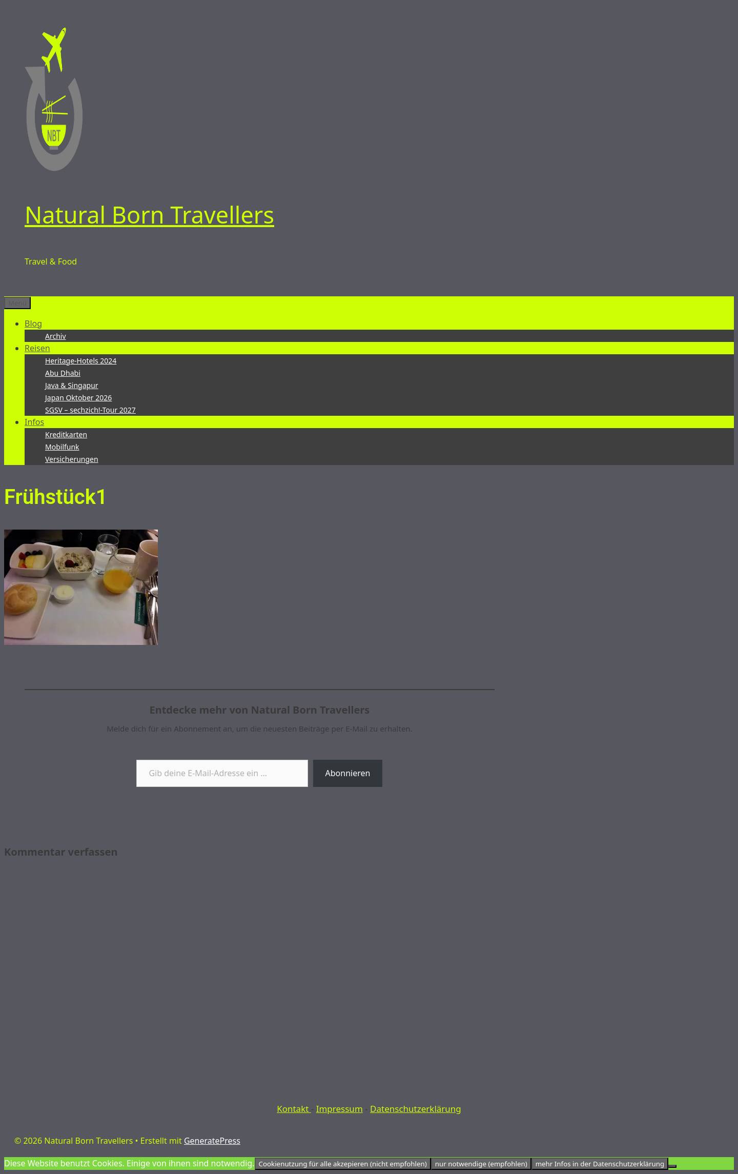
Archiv (55, 336)
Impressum (339, 1109)
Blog (33, 323)
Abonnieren (348, 773)
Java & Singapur (71, 385)
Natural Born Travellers (149, 214)
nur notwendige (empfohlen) (481, 1163)
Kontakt (294, 1109)
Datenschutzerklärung (415, 1109)
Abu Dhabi (62, 373)
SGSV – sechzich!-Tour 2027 (90, 410)
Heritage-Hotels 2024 (80, 361)
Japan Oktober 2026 (78, 397)
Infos (34, 422)
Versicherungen (71, 459)
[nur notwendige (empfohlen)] (672, 1166)
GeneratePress (212, 1140)
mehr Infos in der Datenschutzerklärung (600, 1163)
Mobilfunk (62, 447)
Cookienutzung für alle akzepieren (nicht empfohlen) (343, 1163)
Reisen (37, 348)
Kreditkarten (66, 434)
